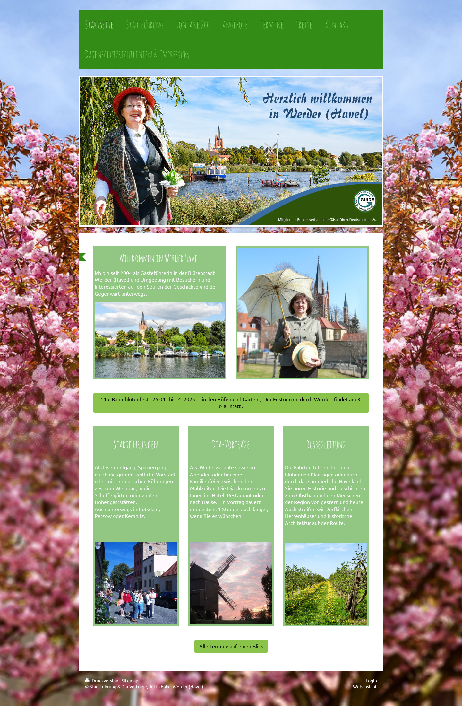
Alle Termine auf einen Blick (231, 646)
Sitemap (130, 680)
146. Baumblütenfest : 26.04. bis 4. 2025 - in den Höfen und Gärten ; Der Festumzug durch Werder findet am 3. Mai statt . (231, 402)
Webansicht (365, 686)
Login (371, 680)
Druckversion (102, 680)
